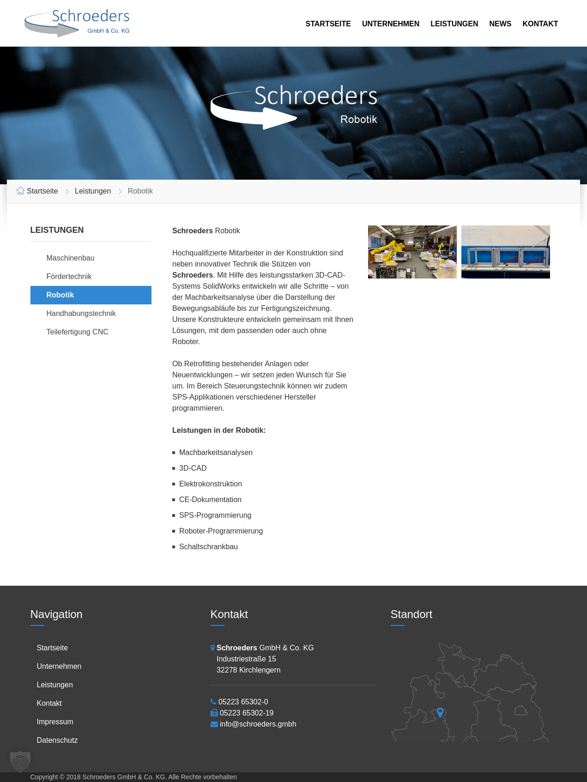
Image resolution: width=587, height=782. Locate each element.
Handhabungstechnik (81, 313)
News (500, 24)
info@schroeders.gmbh (258, 724)
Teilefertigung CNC (78, 332)
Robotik (60, 295)
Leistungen (454, 24)
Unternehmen (390, 24)
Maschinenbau (71, 258)
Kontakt (540, 24)
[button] (20, 761)
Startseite (328, 24)
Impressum (55, 722)
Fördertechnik (69, 276)
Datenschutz (57, 740)
